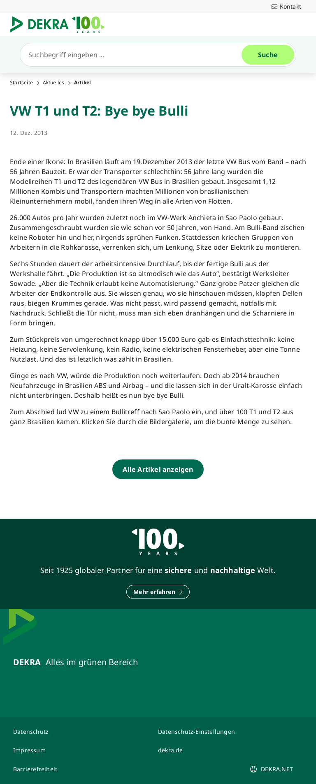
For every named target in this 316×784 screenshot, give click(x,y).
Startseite (21, 82)
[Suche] (134, 55)
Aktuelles (54, 82)
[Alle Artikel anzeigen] (157, 469)
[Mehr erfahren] (158, 592)
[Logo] (60, 24)
